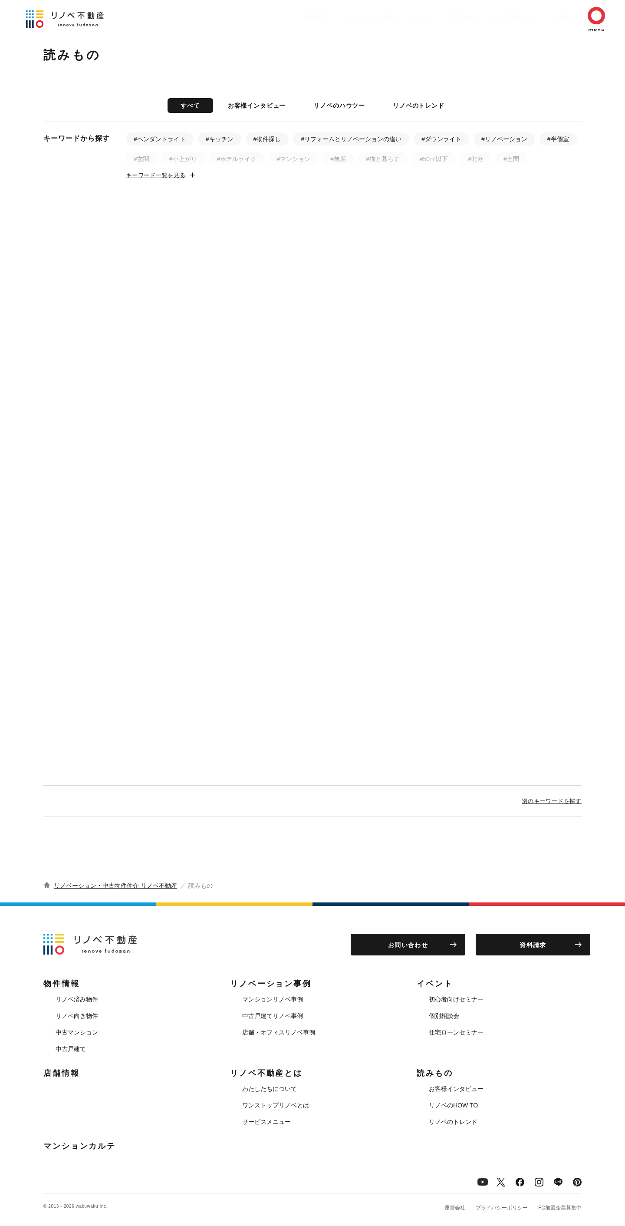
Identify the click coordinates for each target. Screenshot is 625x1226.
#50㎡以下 (434, 158)
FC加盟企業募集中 (560, 1208)
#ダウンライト (441, 138)
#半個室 (558, 138)
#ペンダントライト (160, 138)
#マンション (293, 158)
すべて (190, 105)
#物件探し (267, 138)
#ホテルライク (237, 158)
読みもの (552, 16)
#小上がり (183, 158)
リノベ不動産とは (496, 16)
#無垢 (338, 158)
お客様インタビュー (257, 105)
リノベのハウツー (339, 105)
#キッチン (220, 138)
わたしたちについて (269, 1089)
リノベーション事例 (339, 16)
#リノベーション (504, 138)
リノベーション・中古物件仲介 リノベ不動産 (115, 885)
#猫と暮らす (383, 158)
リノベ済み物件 (77, 999)
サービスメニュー (266, 1122)
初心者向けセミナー (456, 999)
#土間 (511, 158)
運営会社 (454, 1208)
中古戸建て (71, 1049)
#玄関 (141, 158)
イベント (397, 16)
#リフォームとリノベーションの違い (351, 138)
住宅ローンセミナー (456, 1032)
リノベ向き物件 (77, 1016)
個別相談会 (444, 1016)
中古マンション (77, 1032)
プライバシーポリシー (502, 1208)
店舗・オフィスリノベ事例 (278, 1032)
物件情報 (280, 16)
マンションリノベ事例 (272, 999)
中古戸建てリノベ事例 (272, 1016)
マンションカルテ (79, 1146)
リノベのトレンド (418, 105)
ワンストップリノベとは (275, 1105)
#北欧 (476, 158)
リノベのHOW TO (453, 1105)
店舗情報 (441, 16)
